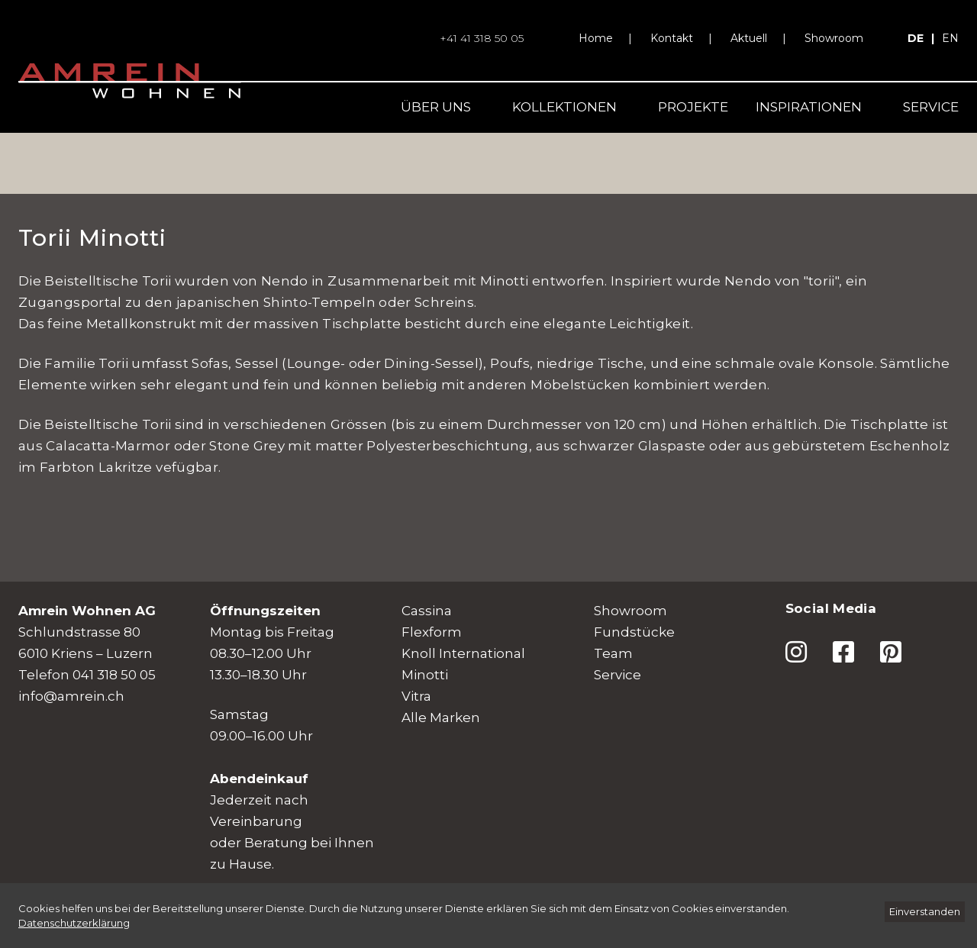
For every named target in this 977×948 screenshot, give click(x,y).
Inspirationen (809, 106)
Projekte (693, 106)
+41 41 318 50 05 (482, 38)
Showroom (833, 38)
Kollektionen (564, 106)
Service (931, 106)
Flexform (431, 632)
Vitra (416, 696)
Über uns (436, 106)
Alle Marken (440, 717)
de (916, 38)
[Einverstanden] (925, 911)
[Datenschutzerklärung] (74, 923)
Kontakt (671, 38)
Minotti (424, 674)
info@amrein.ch (71, 696)
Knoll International (463, 653)
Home (596, 38)
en (950, 38)
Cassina (426, 610)
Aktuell (748, 38)
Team (613, 653)
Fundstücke (634, 632)
